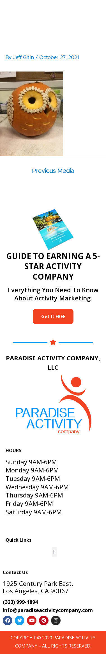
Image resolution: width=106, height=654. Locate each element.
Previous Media (53, 171)
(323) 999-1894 (20, 602)
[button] (54, 552)
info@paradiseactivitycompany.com (48, 610)
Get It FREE (53, 316)
